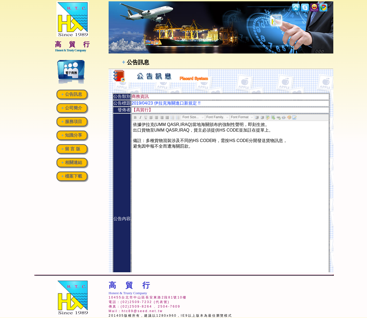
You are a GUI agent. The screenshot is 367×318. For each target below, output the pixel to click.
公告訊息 (71, 94)
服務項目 (71, 121)
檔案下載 (71, 176)
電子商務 (71, 72)
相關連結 (71, 162)
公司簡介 (71, 108)
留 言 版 (70, 149)
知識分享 (71, 135)
